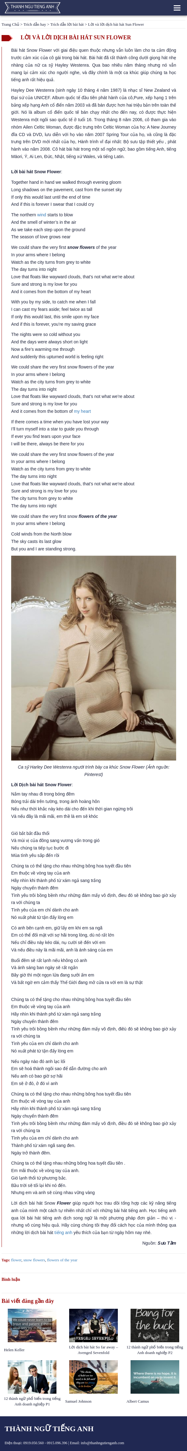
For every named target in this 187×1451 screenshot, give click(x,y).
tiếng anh (64, 1232)
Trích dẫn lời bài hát (67, 24)
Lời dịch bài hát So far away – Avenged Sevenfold (93, 1350)
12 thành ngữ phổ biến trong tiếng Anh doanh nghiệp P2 (155, 1350)
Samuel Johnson (78, 1401)
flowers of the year (62, 1260)
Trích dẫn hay (35, 24)
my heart (82, 411)
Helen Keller (14, 1349)
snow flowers (34, 1260)
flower (16, 1260)
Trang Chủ (10, 24)
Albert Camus (138, 1401)
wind (41, 214)
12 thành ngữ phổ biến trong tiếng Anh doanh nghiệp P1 (32, 1401)
